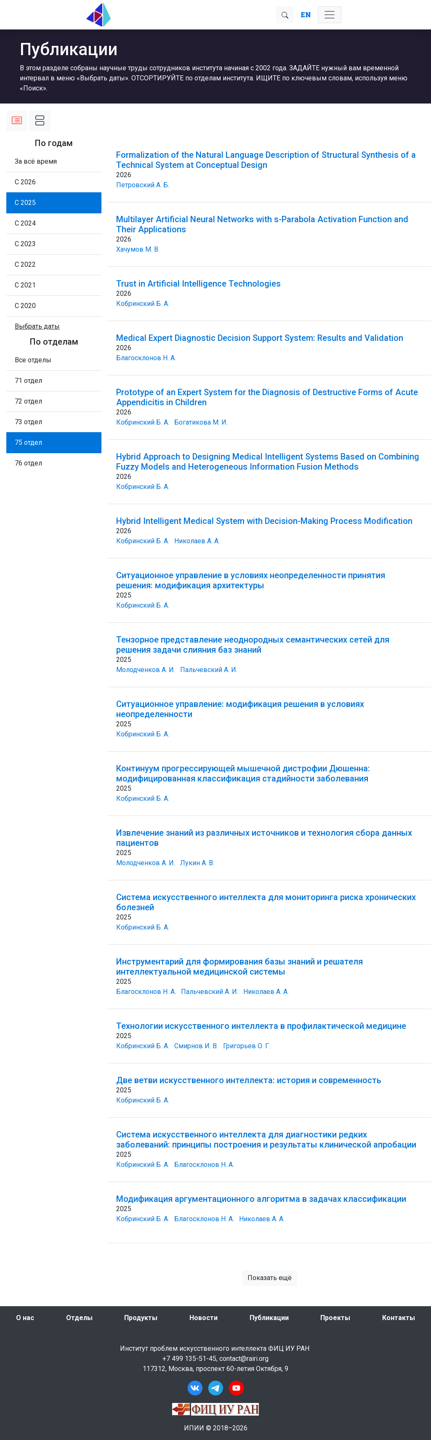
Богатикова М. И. (201, 422)
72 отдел (28, 401)
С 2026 (25, 182)
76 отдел (28, 463)
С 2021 (25, 285)
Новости (203, 1318)
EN (306, 14)
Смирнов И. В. (196, 1046)
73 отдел (28, 422)
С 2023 (25, 244)
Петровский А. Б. (142, 185)
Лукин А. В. (197, 863)
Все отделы (33, 360)
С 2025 (25, 203)
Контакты (398, 1318)
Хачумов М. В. (138, 249)
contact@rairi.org (244, 1359)
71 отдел (28, 381)
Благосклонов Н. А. (146, 358)
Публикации (269, 1318)
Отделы (79, 1318)
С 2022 (25, 264)
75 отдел (28, 442)
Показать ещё (269, 1278)
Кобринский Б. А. (142, 304)
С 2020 (25, 306)
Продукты (140, 1318)
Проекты (335, 1318)
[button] (37, 326)
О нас (25, 1318)
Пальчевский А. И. (208, 670)
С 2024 (25, 223)
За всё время (36, 161)
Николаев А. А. (197, 541)
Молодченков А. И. (145, 670)
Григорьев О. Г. (246, 1046)
